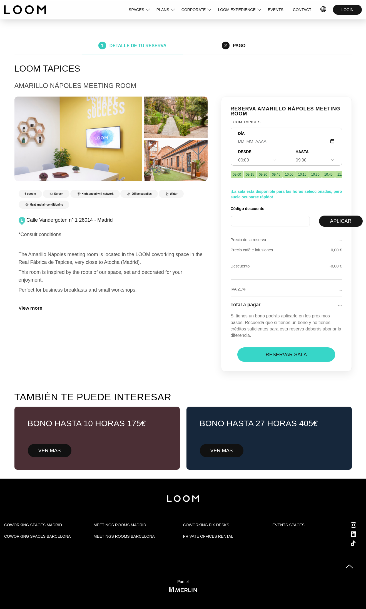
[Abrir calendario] (332, 141)
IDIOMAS (323, 9)
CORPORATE (193, 9)
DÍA (241, 133)
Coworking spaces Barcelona (37, 536)
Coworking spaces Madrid (33, 525)
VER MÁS (49, 450)
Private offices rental (208, 536)
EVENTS (275, 9)
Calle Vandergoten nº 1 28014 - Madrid (69, 220)
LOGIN (347, 9)
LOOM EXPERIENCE (236, 9)
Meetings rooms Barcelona (124, 536)
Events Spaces (288, 525)
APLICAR (341, 221)
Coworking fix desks (206, 525)
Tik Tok (358, 543)
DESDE (245, 152)
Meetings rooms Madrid (120, 525)
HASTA (302, 152)
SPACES (136, 9)
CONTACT (302, 9)
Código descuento (248, 208)
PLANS (162, 9)
